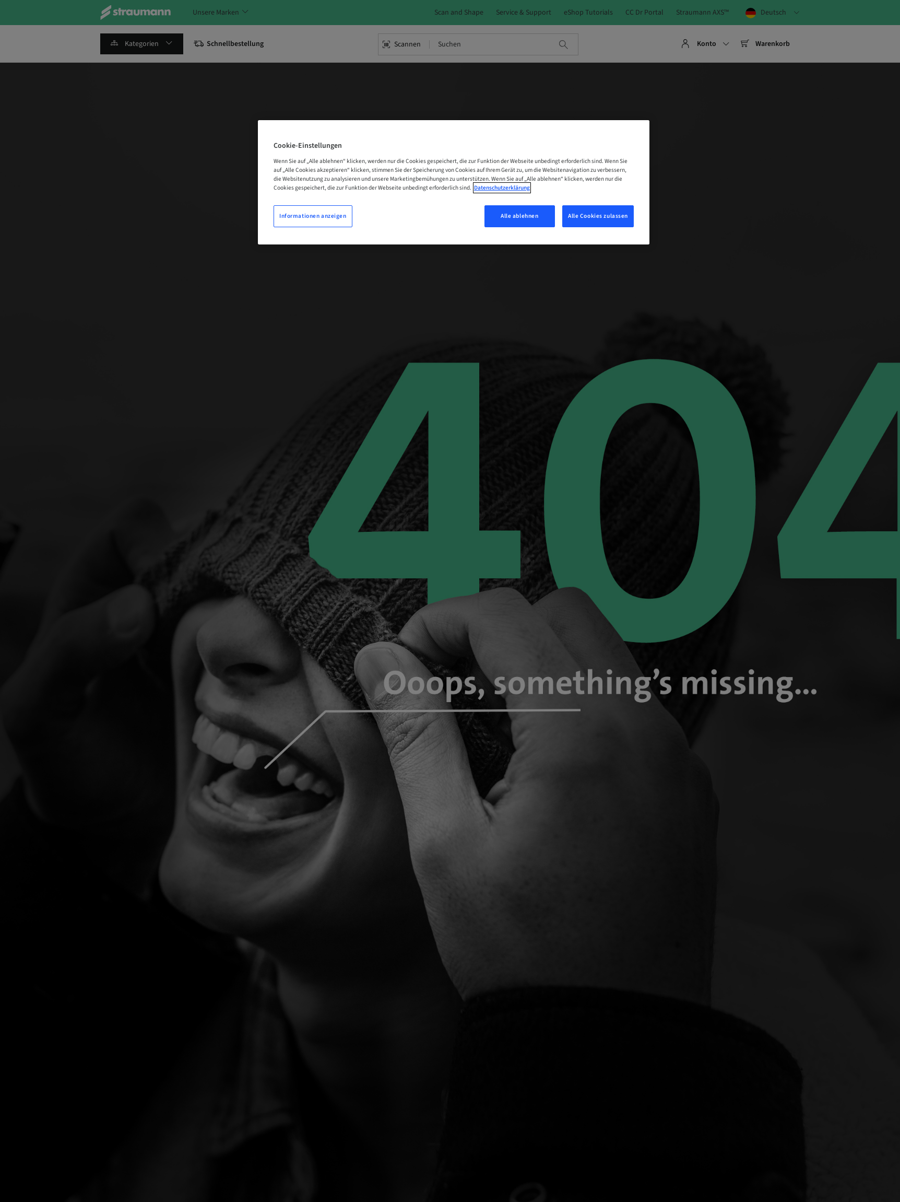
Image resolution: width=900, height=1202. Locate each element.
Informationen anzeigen (313, 216)
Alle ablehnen (519, 216)
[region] (453, 182)
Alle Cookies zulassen (598, 216)
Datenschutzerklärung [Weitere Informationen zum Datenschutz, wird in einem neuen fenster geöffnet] (502, 187)
